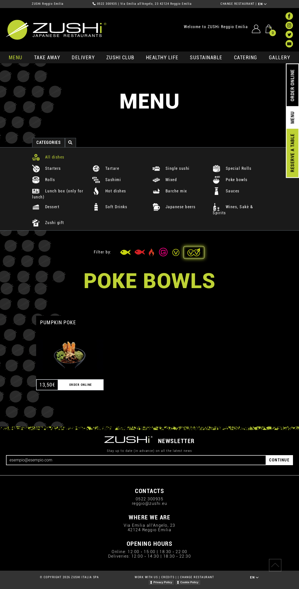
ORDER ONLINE (292, 85)
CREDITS (168, 577)
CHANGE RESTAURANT (237, 4)
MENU (16, 58)
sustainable (206, 58)
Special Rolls (232, 168)
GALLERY (279, 58)
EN (262, 4)
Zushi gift (48, 222)
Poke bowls (230, 179)
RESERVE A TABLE (292, 153)
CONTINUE (279, 460)
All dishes (48, 157)
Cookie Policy (189, 582)
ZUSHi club (120, 58)
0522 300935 (107, 4)
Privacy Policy (163, 582)
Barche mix (170, 191)
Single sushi (171, 168)
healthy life (162, 58)
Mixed (165, 179)
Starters (46, 168)
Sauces (226, 191)
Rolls (43, 179)
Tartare (105, 168)
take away (47, 58)
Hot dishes (109, 191)
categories (48, 142)
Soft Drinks (109, 206)
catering (245, 58)
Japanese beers (174, 206)
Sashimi (106, 179)
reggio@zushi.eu (149, 503)
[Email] (136, 460)
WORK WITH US (146, 577)
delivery (83, 58)
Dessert (45, 206)
